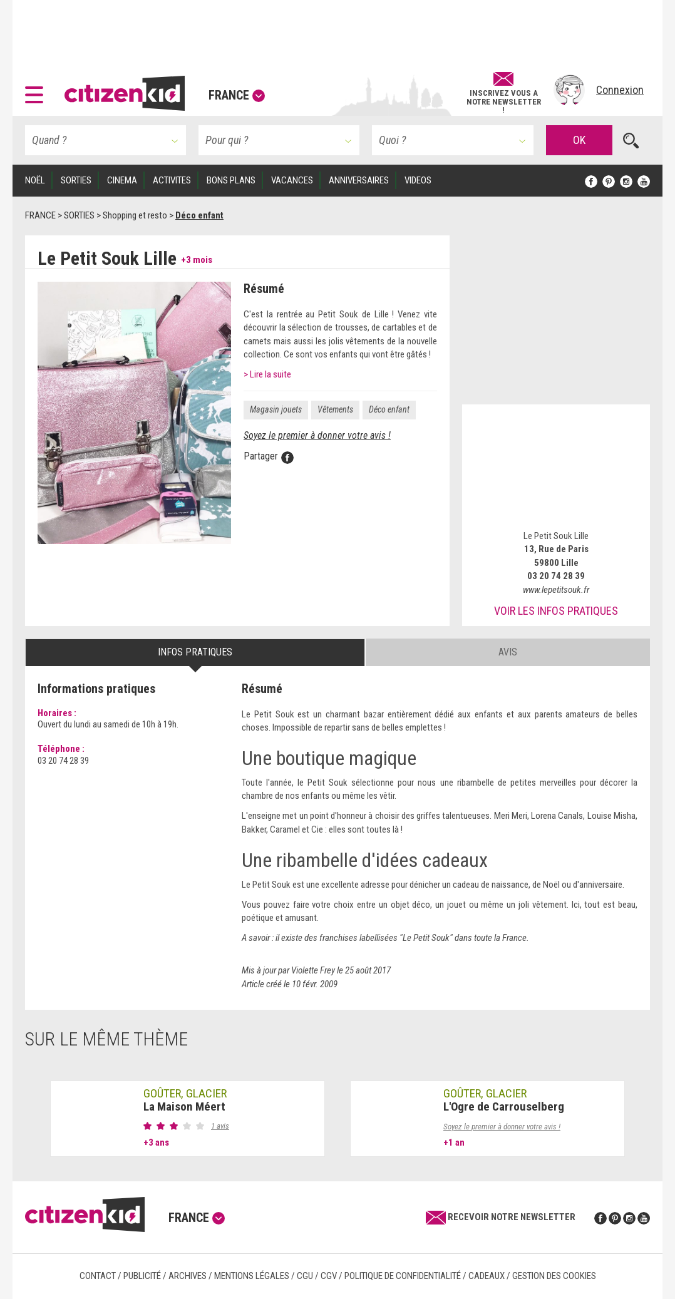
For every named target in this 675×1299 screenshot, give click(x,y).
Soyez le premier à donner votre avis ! (317, 435)
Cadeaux (486, 1275)
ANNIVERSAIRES (359, 180)
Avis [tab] (507, 652)
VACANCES (292, 180)
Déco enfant (389, 409)
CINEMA (122, 180)
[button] (37, 90)
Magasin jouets (276, 409)
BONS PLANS (231, 180)
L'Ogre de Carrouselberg (503, 1106)
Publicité (142, 1275)
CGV (329, 1275)
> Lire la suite (267, 374)
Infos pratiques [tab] (195, 652)
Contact (98, 1275)
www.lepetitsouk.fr (556, 589)
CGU (305, 1275)
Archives (187, 1275)
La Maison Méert (184, 1106)
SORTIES (76, 180)
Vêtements (335, 409)
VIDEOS (417, 180)
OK (579, 139)
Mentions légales (251, 1275)
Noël (35, 180)
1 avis (220, 1126)
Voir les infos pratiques (556, 610)
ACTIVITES (172, 180)
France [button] (237, 95)
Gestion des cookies (554, 1275)
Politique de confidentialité (402, 1275)
